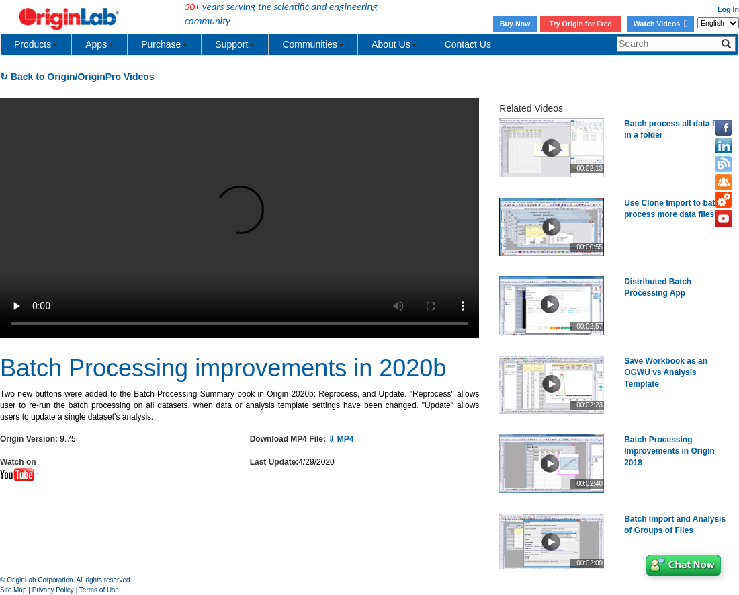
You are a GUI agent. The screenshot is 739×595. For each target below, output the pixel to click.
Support (235, 44)
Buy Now (515, 23)
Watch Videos (660, 23)
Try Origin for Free (581, 23)
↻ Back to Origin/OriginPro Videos (77, 76)
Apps (99, 44)
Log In (728, 9)
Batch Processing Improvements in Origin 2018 (669, 451)
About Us (394, 44)
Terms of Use (99, 590)
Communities (313, 44)
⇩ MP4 (340, 439)
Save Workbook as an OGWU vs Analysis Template (665, 372)
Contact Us (468, 44)
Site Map (13, 590)
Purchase (164, 44)
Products (36, 44)
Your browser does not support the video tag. (239, 218)
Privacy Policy (53, 590)
